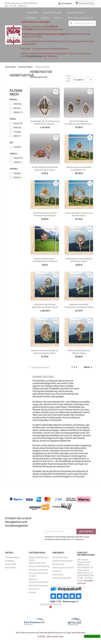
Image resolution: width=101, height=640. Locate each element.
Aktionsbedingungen (38, 585)
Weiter (88, 367)
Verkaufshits (10, 567)
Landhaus (18, 147)
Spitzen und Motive (80, 18)
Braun (18, 123)
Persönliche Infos (60, 557)
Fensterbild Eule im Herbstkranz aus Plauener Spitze (78, 260)
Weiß (17, 136)
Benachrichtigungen (61, 578)
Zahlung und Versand (38, 569)
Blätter (18, 112)
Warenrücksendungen (62, 560)
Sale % (58, 18)
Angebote (9, 560)
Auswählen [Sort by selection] (83, 79)
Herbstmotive (22, 75)
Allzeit (18, 158)
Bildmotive (18, 104)
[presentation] (65, 522)
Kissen (45, 18)
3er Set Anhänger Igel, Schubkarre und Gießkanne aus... (79, 122)
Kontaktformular (34, 56)
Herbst (18, 162)
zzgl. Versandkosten (76, 632)
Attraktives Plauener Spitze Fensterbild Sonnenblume (45, 214)
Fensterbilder (52, 12)
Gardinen (32, 12)
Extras (30, 18)
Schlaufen (18, 177)
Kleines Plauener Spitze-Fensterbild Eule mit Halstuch (44, 260)
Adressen (56, 571)
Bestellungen (58, 564)
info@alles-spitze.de (85, 581)
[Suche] (82, 23)
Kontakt (32, 592)
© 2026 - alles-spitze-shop (50, 636)
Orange (18, 132)
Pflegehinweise (12, 557)
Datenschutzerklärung (39, 566)
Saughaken (18, 173)
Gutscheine (57, 574)
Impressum (34, 589)
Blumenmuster (18, 108)
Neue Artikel (10, 564)
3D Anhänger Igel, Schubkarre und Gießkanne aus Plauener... (44, 122)
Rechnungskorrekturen (63, 567)
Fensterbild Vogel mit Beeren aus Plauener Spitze (79, 214)
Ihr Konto (58, 552)
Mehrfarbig (18, 127)
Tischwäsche (75, 12)
